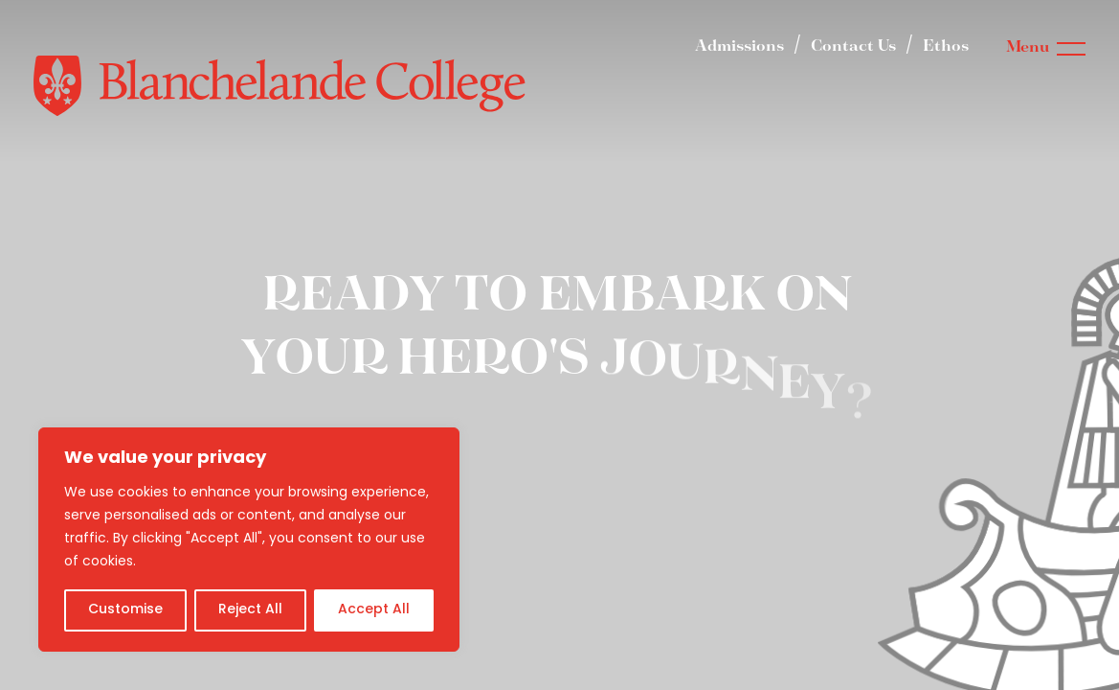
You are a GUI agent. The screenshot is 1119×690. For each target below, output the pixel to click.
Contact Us (853, 46)
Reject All (250, 610)
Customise (125, 610)
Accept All (374, 610)
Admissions (739, 46)
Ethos (946, 46)
